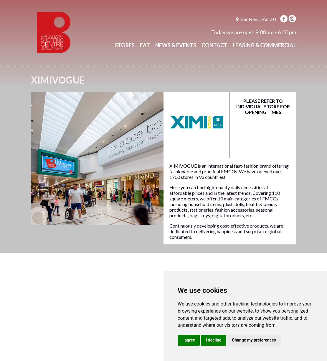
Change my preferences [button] (254, 340)
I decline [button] (213, 340)
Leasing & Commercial (264, 45)
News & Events (175, 45)
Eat (145, 45)
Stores (125, 45)
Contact (214, 45)
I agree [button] (188, 340)
